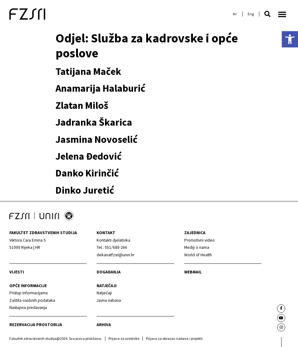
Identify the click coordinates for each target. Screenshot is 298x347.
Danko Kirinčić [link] (87, 173)
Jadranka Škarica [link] (93, 122)
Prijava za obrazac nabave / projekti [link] (174, 338)
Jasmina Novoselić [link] (96, 139)
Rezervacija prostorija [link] (35, 324)
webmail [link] (193, 272)
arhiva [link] (104, 324)
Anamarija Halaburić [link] (100, 88)
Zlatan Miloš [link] (81, 105)
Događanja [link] (109, 272)
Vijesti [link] (16, 272)
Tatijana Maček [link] (88, 71)
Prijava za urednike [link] (123, 338)
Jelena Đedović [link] (88, 156)
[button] (267, 14)
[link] (290, 39)
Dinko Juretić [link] (84, 190)
